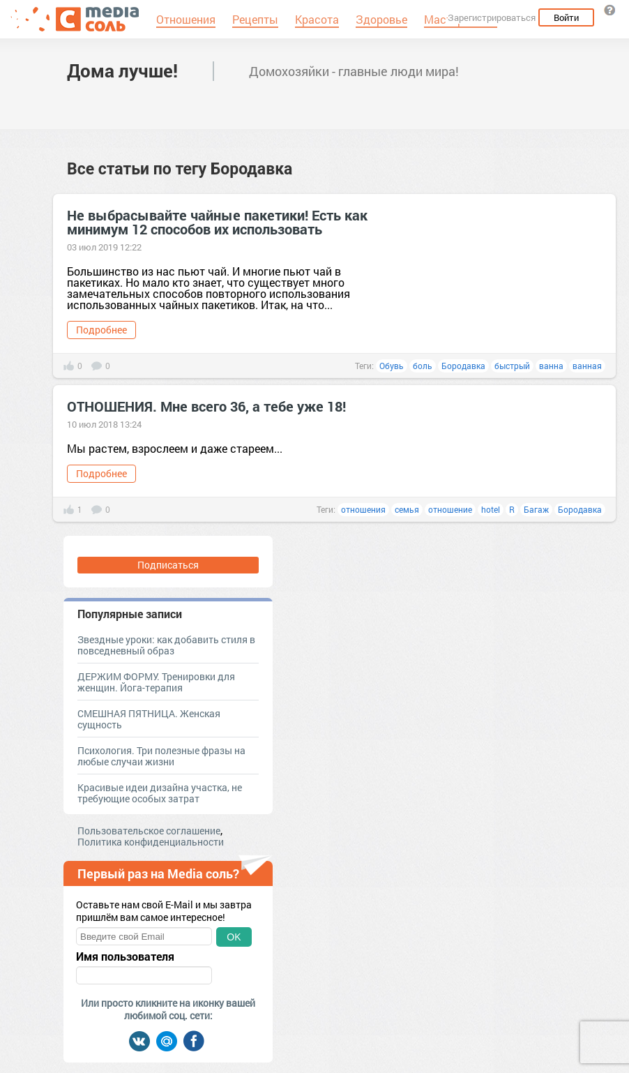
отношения (363, 509)
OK (234, 937)
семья (407, 509)
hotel (490, 509)
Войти (566, 17)
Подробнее (101, 329)
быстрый (512, 365)
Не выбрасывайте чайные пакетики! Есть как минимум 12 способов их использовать (217, 222)
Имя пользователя (125, 956)
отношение (450, 509)
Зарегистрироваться (492, 17)
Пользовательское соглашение (148, 830)
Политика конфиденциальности (150, 841)
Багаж (536, 509)
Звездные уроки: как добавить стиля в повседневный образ (166, 645)
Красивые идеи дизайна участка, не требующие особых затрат (159, 793)
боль (422, 365)
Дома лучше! (122, 70)
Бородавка (463, 365)
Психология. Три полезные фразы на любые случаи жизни (161, 756)
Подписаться (168, 564)
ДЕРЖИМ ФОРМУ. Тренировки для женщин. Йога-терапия (156, 682)
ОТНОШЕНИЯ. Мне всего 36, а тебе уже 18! (206, 406)
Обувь (391, 365)
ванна (551, 365)
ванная (587, 365)
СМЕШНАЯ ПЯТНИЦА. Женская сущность (148, 719)
